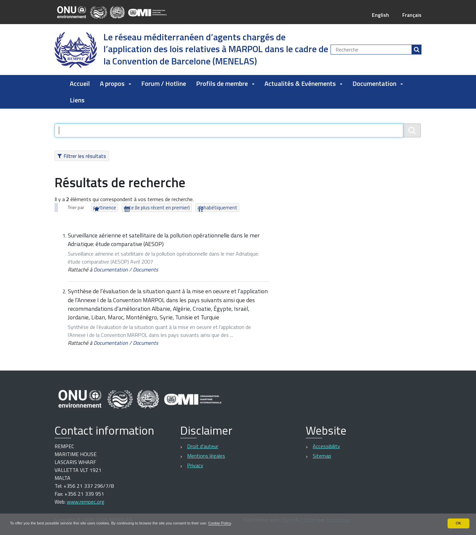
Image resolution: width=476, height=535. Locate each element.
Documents (145, 269)
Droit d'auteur (202, 446)
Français (411, 15)
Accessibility (326, 446)
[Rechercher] (416, 49)
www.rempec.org (85, 502)
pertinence (104, 207)
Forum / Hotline (163, 83)
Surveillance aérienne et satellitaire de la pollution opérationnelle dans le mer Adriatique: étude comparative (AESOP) (164, 239)
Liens (77, 100)
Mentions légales (206, 456)
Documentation (111, 269)
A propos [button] (115, 83)
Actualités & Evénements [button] (303, 83)
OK (458, 523)
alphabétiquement (217, 207)
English (379, 15)
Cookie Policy (229, 523)
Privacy (195, 465)
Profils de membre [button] (225, 83)
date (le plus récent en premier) (157, 207)
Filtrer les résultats (84, 156)
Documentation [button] (377, 83)
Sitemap (322, 456)
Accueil (80, 83)
